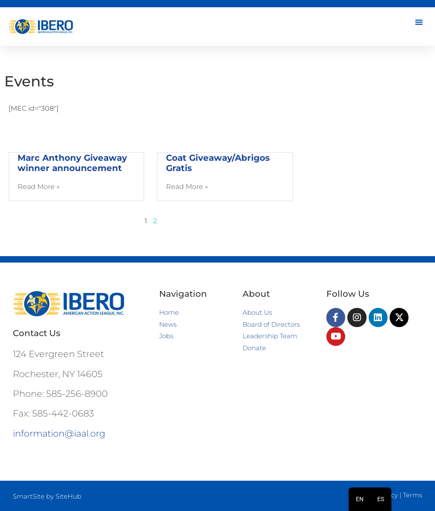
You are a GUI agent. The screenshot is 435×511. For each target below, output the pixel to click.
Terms (412, 495)
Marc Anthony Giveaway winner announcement (72, 163)
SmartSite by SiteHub (47, 496)
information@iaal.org (59, 433)
